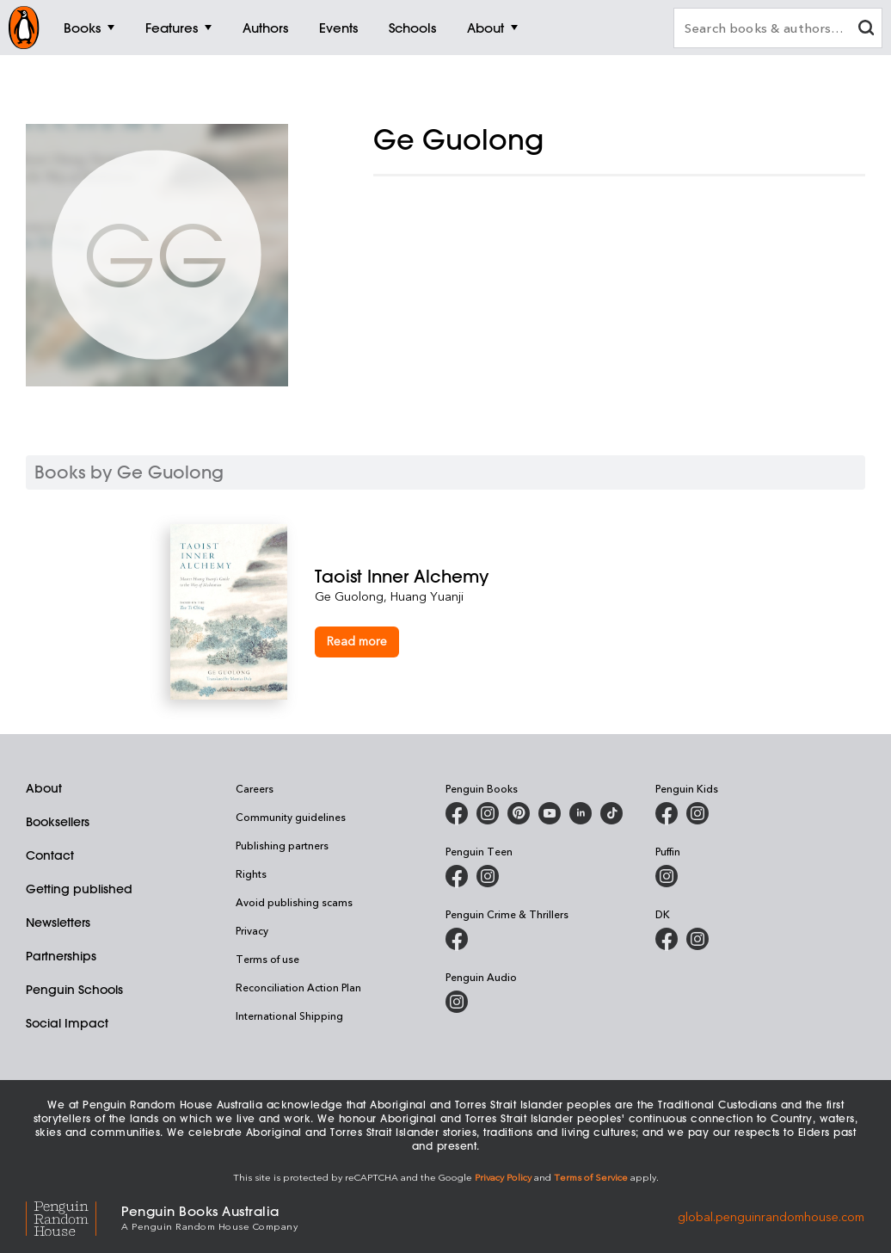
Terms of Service (591, 1177)
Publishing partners (282, 845)
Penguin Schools (74, 989)
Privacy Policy (503, 1177)
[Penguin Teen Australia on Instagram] (487, 876)
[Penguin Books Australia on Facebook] (457, 813)
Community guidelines (291, 816)
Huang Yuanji (427, 596)
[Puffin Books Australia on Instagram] (666, 876)
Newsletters (58, 922)
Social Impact (67, 1023)
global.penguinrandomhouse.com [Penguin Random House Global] (771, 1216)
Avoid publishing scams (294, 902)
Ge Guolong (349, 596)
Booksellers (57, 822)
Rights (251, 873)
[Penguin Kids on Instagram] (697, 813)
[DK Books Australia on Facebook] (666, 939)
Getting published (79, 889)
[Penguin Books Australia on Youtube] (549, 813)
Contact (50, 855)
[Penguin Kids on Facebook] (666, 813)
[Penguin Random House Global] (73, 1216)
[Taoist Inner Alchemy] (518, 576)
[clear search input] (866, 30)
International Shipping (289, 1015)
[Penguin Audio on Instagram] (457, 1002)
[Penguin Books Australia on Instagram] (487, 813)
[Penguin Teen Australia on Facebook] (457, 876)
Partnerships (61, 956)
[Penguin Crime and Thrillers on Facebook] (457, 939)
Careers (254, 788)
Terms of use (267, 958)
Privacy (252, 930)
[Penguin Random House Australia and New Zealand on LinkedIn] (580, 813)
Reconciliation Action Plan (298, 987)
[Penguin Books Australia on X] (518, 813)
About (44, 788)
